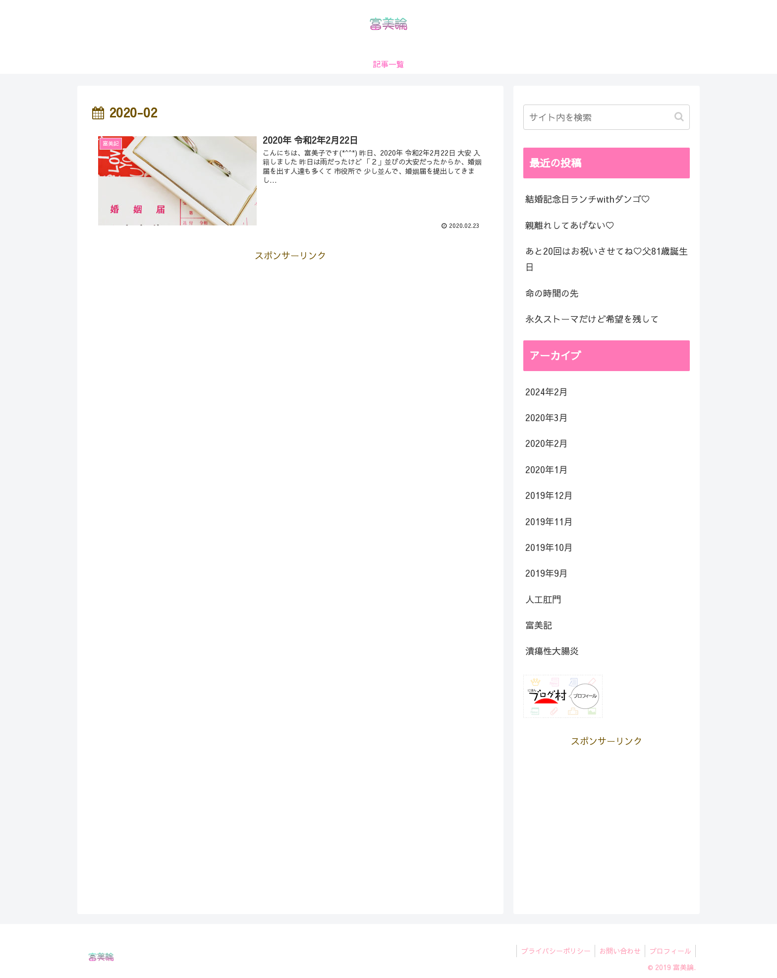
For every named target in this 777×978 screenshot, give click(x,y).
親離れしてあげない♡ (569, 225)
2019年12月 (549, 495)
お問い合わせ (617, 951)
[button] (680, 117)
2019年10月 (549, 547)
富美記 (538, 625)
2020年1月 (546, 469)
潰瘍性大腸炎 (552, 651)
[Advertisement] (290, 333)
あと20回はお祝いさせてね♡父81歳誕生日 (606, 259)
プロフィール (669, 951)
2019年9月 (546, 573)
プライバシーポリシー (551, 951)
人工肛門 (543, 599)
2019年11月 (549, 521)
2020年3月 (546, 417)
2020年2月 (546, 443)
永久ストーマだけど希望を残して (592, 319)
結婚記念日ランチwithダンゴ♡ (587, 199)
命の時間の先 (552, 293)
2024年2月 (546, 391)
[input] (606, 117)
